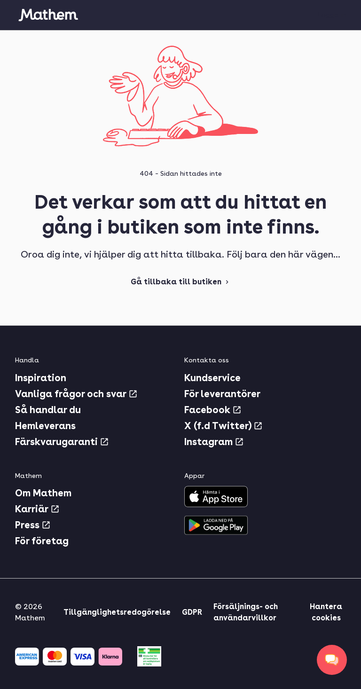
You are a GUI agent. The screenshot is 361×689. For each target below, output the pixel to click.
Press (33, 525)
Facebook (213, 409)
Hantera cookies (326, 612)
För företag (42, 541)
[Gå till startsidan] (48, 15)
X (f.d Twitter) (223, 425)
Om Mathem (43, 493)
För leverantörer (222, 393)
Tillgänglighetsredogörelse (117, 612)
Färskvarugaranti (62, 441)
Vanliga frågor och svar (76, 393)
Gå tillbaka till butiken (181, 281)
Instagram (214, 441)
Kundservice (212, 378)
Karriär (37, 509)
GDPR (192, 612)
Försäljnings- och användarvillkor (245, 612)
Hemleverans (45, 425)
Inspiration (40, 378)
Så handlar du (48, 409)
